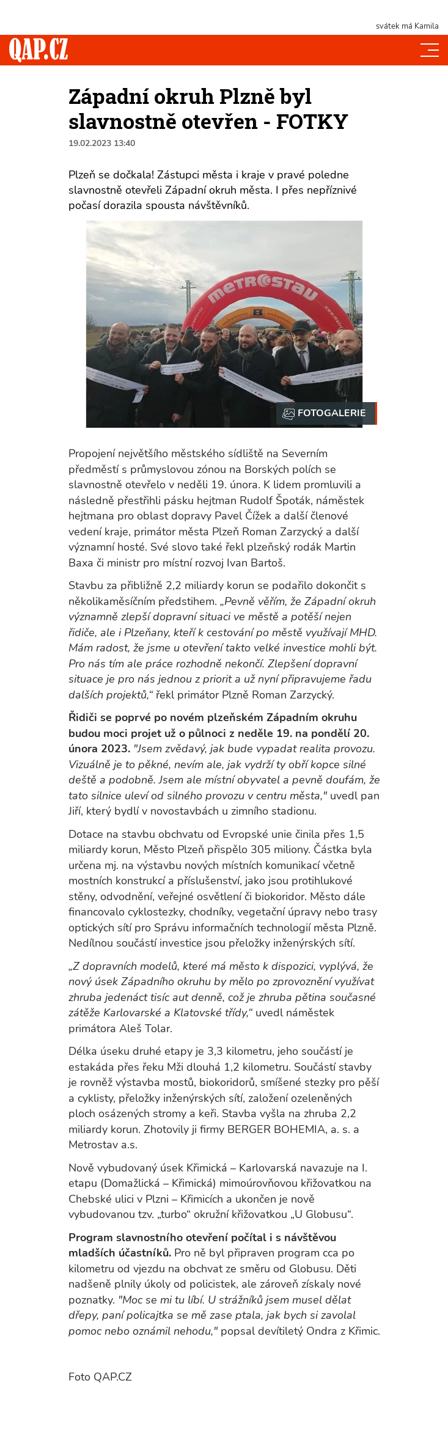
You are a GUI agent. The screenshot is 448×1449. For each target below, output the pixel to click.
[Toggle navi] (429, 50)
